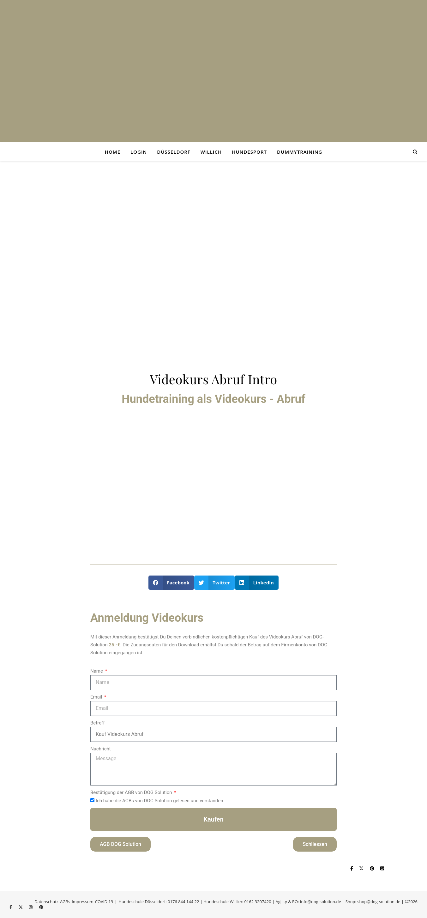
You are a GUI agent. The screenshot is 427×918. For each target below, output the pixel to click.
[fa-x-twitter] (21, 907)
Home (112, 152)
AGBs (65, 901)
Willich (211, 152)
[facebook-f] (11, 907)
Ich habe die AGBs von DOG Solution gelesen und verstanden (159, 801)
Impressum (82, 901)
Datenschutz (46, 901)
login (138, 152)
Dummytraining (299, 152)
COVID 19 (104, 901)
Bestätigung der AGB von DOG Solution (131, 792)
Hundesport (249, 152)
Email (96, 697)
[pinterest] (41, 907)
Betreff (97, 723)
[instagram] (31, 907)
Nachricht (100, 749)
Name (97, 671)
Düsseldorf (173, 152)
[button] (171, 583)
